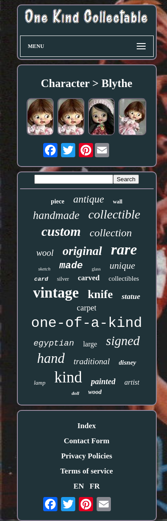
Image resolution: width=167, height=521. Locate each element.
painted (103, 381)
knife (100, 294)
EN (78, 486)
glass (96, 268)
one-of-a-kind (87, 323)
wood (95, 392)
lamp (39, 382)
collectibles (124, 278)
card (41, 279)
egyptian (53, 343)
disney (127, 362)
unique (122, 265)
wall (117, 202)
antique (88, 199)
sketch (44, 268)
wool (45, 253)
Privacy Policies (86, 456)
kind (68, 377)
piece (57, 201)
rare (124, 249)
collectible (114, 214)
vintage (56, 293)
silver (63, 279)
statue (131, 296)
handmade (56, 215)
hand (51, 358)
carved (89, 278)
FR (95, 486)
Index (86, 426)
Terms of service (86, 471)
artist (131, 382)
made (71, 265)
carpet (87, 307)
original (82, 251)
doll (75, 393)
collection (111, 233)
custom (61, 231)
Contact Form (86, 441)
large (90, 344)
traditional (91, 361)
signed (123, 341)
